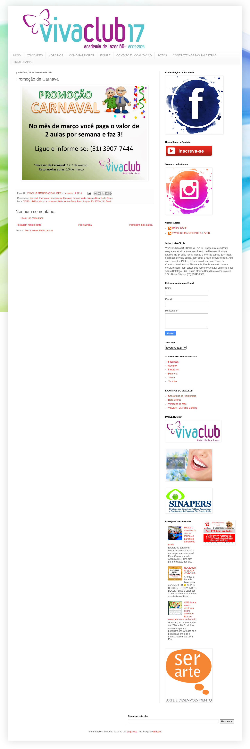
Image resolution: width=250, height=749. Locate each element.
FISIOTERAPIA (22, 61)
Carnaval (33, 198)
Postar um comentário (32, 218)
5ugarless (132, 731)
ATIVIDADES (35, 55)
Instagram (173, 369)
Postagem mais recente (29, 225)
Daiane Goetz (179, 228)
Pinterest (172, 373)
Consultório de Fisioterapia (182, 396)
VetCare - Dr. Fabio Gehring (182, 407)
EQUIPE (105, 55)
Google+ (172, 365)
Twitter (171, 377)
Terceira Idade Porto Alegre (100, 198)
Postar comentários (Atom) (39, 230)
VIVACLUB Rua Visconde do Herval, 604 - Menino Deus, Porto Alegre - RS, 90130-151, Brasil (67, 201)
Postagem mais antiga (141, 225)
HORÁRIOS (56, 55)
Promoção (44, 198)
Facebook (173, 361)
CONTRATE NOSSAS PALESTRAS (195, 55)
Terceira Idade (79, 198)
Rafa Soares (174, 399)
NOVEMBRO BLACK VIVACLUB (190, 570)
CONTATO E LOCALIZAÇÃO (134, 55)
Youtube (172, 381)
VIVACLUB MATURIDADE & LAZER (191, 233)
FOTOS (162, 55)
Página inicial (85, 225)
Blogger (157, 731)
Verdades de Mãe (177, 404)
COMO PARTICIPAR (81, 55)
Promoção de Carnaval (60, 198)
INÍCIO (16, 55)
